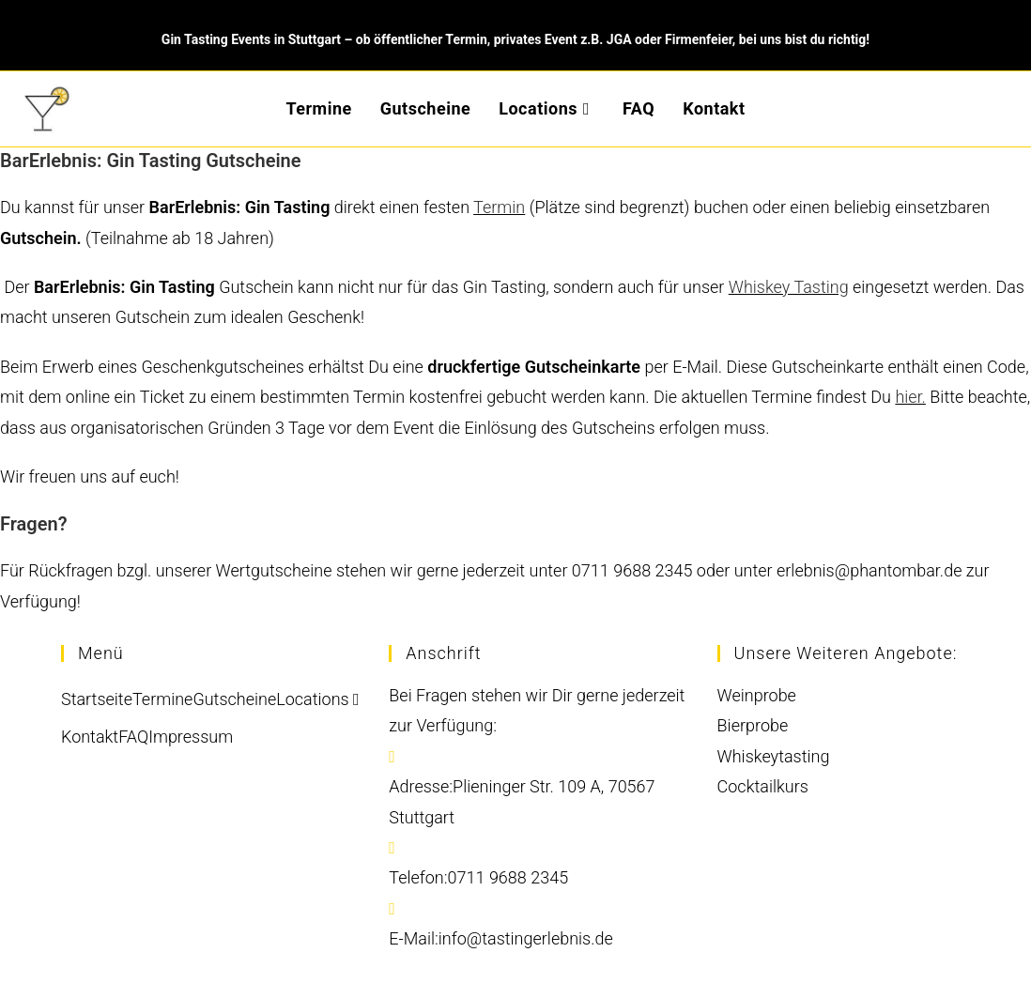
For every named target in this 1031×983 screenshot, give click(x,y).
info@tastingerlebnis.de (526, 938)
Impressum (190, 736)
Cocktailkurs (762, 786)
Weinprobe (756, 695)
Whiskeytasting (773, 756)
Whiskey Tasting (789, 287)
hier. (910, 397)
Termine (162, 699)
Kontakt (89, 736)
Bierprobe (753, 725)
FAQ (133, 736)
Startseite (96, 699)
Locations (317, 699)
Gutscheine (234, 699)
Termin (499, 207)
